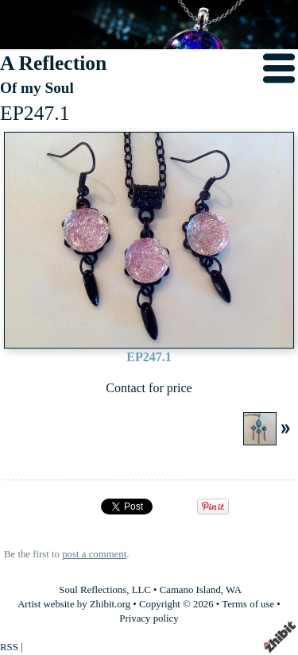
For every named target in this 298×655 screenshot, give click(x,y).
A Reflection (53, 63)
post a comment (94, 554)
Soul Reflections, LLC (105, 589)
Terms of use (248, 604)
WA (234, 589)
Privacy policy (148, 618)
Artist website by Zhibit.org (73, 604)
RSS (9, 647)
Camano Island (190, 589)
